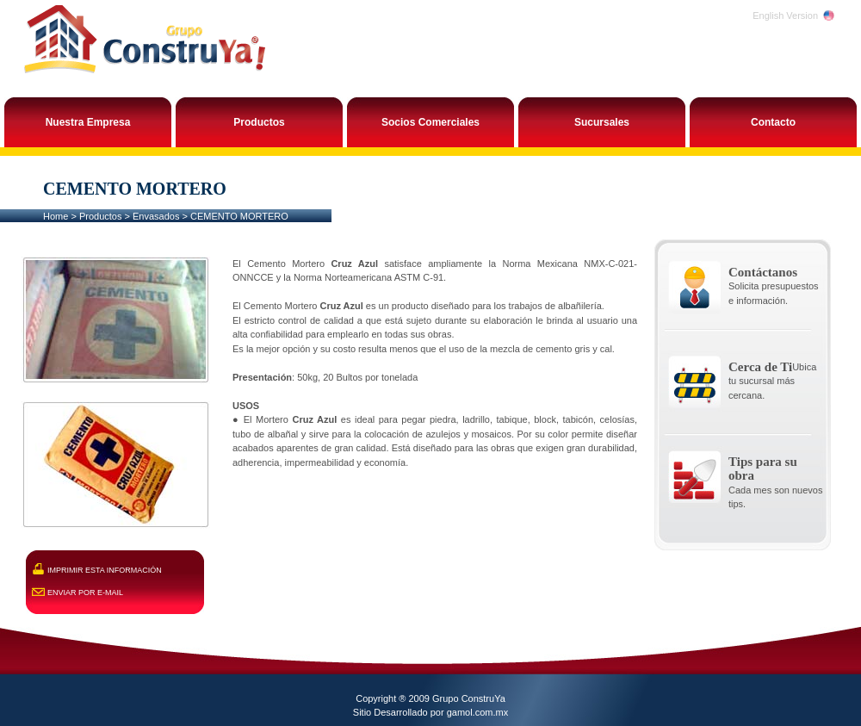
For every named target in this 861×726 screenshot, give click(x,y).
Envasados (156, 216)
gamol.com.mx (478, 712)
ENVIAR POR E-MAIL (85, 592)
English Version (785, 15)
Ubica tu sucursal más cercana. (772, 381)
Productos (100, 216)
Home (55, 216)
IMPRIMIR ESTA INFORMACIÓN (104, 570)
